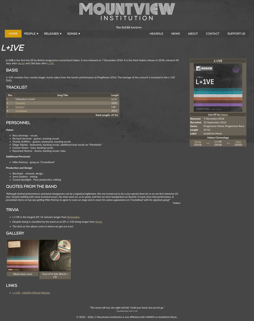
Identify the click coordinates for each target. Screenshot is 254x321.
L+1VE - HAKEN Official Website (31, 292)
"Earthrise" (20, 107)
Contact (212, 33)
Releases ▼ (53, 33)
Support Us (236, 33)
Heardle (156, 33)
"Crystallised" (21, 111)
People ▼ (31, 33)
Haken (224, 114)
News (175, 33)
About (193, 33)
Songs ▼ (74, 33)
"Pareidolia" (20, 103)
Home (13, 33)
